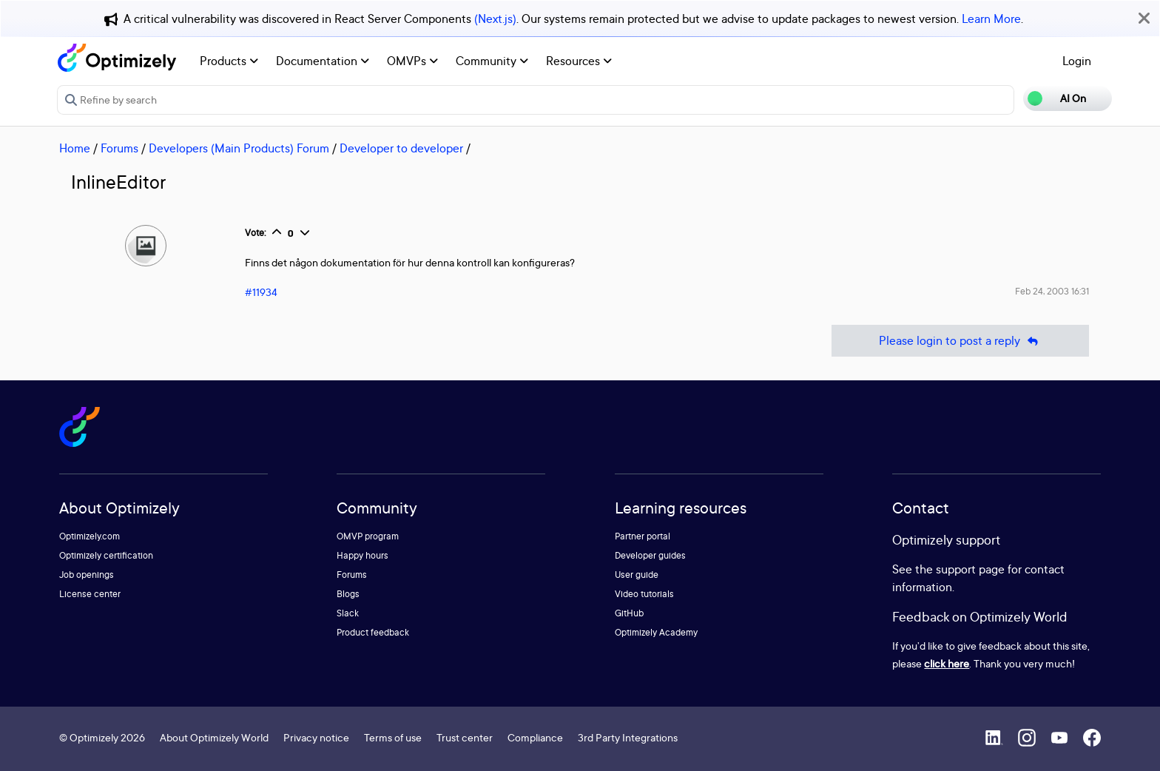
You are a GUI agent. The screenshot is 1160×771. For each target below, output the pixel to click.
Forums (119, 148)
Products (229, 61)
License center (90, 593)
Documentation (322, 61)
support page (970, 569)
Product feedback (373, 632)
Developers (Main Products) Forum (239, 148)
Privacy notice (316, 737)
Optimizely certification (106, 555)
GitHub (629, 613)
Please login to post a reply (960, 340)
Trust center (464, 737)
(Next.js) (495, 18)
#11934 (261, 292)
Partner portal (642, 536)
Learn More (991, 18)
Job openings (86, 574)
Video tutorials (644, 593)
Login (1076, 61)
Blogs (348, 593)
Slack (348, 613)
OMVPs (412, 61)
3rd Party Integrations (628, 737)
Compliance (535, 737)
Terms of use (393, 737)
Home (74, 148)
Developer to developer (401, 148)
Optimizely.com (89, 536)
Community (492, 61)
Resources (579, 61)
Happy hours (362, 555)
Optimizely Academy (656, 632)
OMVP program (368, 536)
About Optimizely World (214, 737)
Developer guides (650, 555)
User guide (636, 574)
